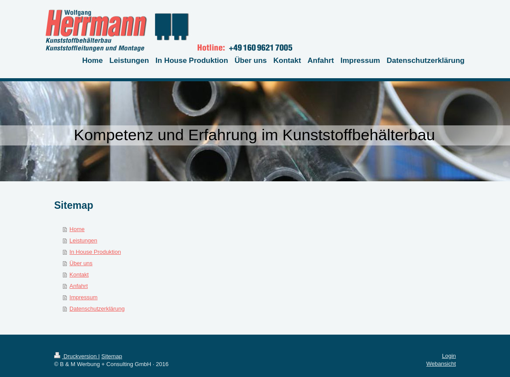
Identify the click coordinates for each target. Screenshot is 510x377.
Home (77, 229)
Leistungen (83, 240)
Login (449, 356)
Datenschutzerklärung (96, 308)
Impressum (83, 297)
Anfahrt (78, 286)
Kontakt (79, 274)
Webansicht (441, 363)
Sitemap (111, 356)
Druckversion (76, 356)
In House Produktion (95, 252)
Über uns (81, 263)
